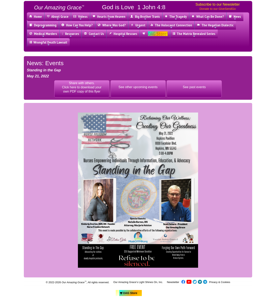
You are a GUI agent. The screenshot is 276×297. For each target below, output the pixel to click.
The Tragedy (176, 17)
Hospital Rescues (123, 34)
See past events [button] (194, 87)
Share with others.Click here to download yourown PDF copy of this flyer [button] (81, 87)
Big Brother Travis (145, 17)
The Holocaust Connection (171, 26)
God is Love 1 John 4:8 (133, 7)
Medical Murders (43, 34)
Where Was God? (112, 26)
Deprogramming (42, 26)
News (235, 17)
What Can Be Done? (208, 17)
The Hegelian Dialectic (215, 26)
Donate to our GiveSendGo (217, 8)
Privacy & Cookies (219, 282)
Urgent (138, 26)
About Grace (57, 17)
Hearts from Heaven (109, 17)
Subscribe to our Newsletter (217, 4)
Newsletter (173, 282)
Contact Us (94, 34)
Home (35, 16)
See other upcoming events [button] (138, 87)
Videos (81, 17)
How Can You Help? (77, 26)
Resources (70, 34)
